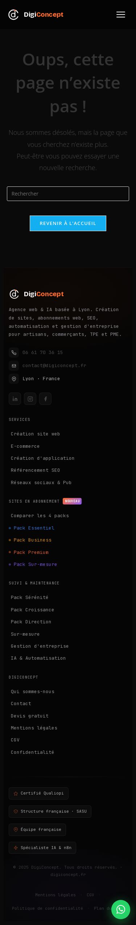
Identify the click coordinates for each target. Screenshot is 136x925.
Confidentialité (32, 752)
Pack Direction (31, 622)
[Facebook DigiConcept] (45, 399)
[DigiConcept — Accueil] (68, 294)
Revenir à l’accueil (68, 223)
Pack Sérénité (30, 597)
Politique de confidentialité (47, 908)
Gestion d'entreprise (40, 646)
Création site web (35, 434)
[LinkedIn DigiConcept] (15, 399)
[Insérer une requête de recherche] (68, 193)
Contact (21, 703)
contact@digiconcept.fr (47, 366)
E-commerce (25, 446)
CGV (15, 740)
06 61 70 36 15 (36, 352)
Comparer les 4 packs (40, 515)
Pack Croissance (32, 610)
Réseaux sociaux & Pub (41, 482)
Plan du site (109, 908)
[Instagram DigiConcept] (30, 399)
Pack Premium (31, 552)
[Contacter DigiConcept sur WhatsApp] (120, 909)
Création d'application (43, 458)
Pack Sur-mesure (35, 564)
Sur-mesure (25, 634)
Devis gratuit (30, 716)
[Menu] (121, 15)
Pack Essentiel (34, 528)
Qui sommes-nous (32, 691)
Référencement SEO (35, 470)
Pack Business (32, 540)
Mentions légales (34, 728)
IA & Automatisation (38, 658)
